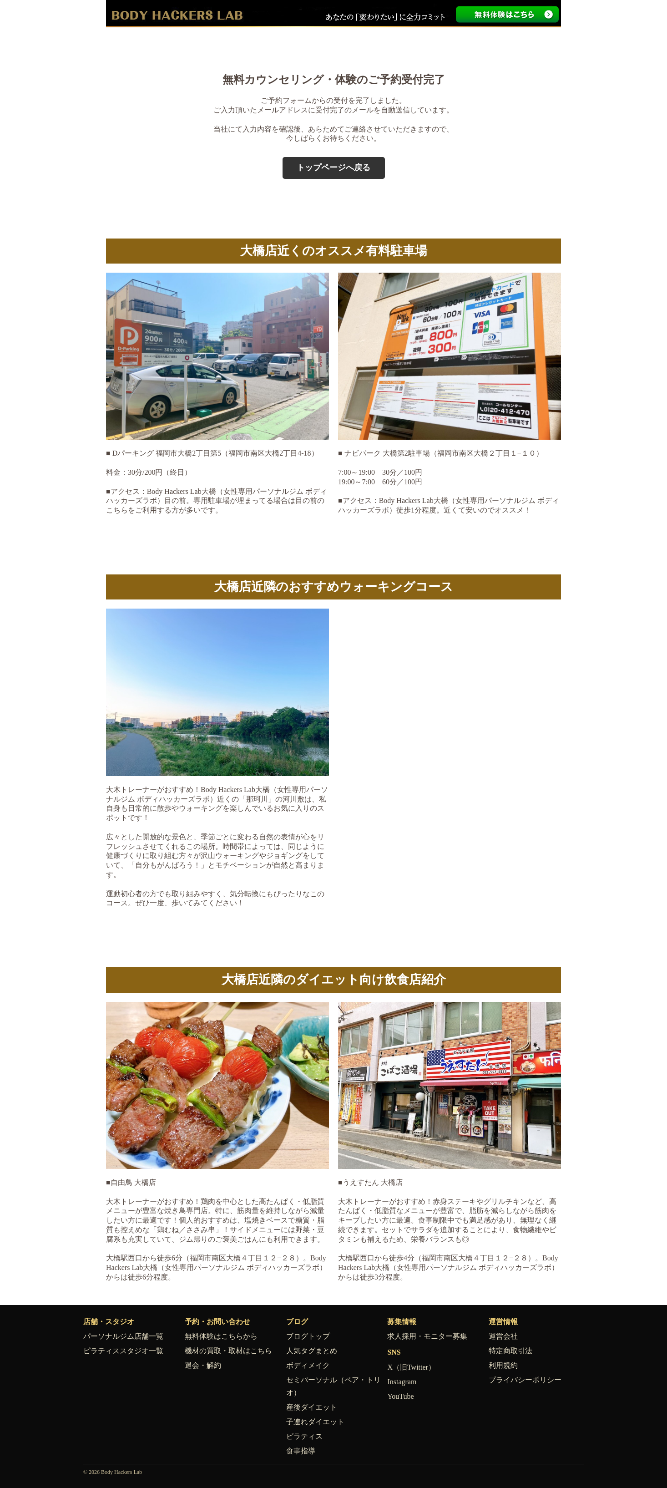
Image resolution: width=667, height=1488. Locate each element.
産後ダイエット (311, 1407)
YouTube (400, 1396)
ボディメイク (308, 1365)
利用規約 (503, 1365)
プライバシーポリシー (525, 1380)
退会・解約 (203, 1365)
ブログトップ (308, 1336)
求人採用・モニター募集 (427, 1336)
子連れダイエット (315, 1422)
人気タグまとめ (311, 1351)
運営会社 (503, 1336)
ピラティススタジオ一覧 (123, 1351)
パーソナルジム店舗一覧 (123, 1336)
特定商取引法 (510, 1351)
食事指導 (300, 1451)
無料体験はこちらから (221, 1336)
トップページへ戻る (333, 167)
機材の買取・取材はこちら (228, 1351)
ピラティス (304, 1436)
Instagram (401, 1382)
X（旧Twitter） (411, 1367)
